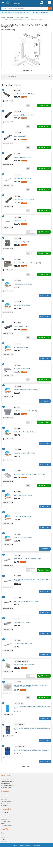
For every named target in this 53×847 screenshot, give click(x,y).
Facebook (4, 837)
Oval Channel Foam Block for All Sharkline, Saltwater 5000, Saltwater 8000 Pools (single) (31, 685)
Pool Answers (5, 797)
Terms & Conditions (6, 825)
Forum (3, 835)
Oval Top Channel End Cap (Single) (24, 664)
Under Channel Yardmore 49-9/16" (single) (26, 601)
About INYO (4, 813)
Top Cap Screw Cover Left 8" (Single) (24, 453)
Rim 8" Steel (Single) (20, 136)
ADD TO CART (43, 105)
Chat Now (14, 12)
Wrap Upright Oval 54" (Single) (23, 495)
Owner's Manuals (6, 801)
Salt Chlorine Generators (8, 785)
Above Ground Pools (22, 17)
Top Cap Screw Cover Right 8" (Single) (25, 432)
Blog (2, 833)
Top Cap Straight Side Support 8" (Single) (26, 389)
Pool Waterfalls (5, 783)
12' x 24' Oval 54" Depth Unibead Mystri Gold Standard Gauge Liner (32, 728)
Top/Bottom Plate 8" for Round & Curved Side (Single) (29, 474)
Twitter (3, 839)
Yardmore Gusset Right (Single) (23, 537)
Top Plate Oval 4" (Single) (21, 242)
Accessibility (4, 805)
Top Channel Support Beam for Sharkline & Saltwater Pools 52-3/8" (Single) (32, 580)
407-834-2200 (24, 12)
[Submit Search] (50, 8)
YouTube (3, 841)
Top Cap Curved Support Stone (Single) (25, 411)
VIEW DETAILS (44, 295)
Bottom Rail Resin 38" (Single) (22, 178)
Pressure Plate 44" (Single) (21, 622)
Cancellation (4, 817)
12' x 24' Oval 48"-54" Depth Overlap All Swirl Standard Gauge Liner (32, 707)
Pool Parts (10, 17)
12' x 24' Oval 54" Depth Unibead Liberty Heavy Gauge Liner (31, 750)
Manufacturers (5, 799)
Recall (3, 823)
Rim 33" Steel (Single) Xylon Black (24, 115)
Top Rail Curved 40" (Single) (22, 305)
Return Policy (5, 819)
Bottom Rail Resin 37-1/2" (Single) (24, 199)
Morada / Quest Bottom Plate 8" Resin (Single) (27, 263)
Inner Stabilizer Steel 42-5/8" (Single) (24, 94)
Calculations (4, 795)
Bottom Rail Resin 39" (20, 220)
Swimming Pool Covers (7, 779)
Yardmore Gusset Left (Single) (22, 516)
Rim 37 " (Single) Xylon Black (22, 157)
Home (3, 17)
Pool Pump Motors (6, 787)
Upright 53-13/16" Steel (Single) (23, 284)
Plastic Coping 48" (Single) (21, 326)
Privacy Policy (5, 803)
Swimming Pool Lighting (7, 781)
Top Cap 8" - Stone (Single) (22, 368)
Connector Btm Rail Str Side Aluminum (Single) (27, 558)
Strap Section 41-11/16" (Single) (23, 643)
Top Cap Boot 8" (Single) (21, 347)
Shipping (3, 815)
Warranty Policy (5, 821)
